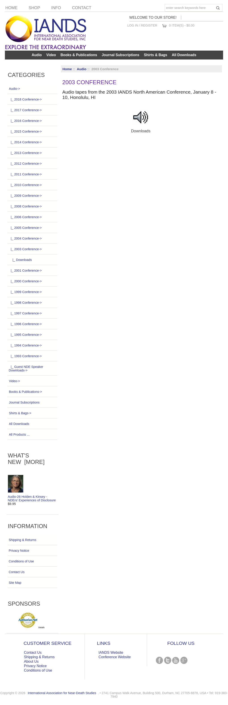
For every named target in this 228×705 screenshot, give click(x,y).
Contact (82, 8)
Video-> (14, 381)
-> (14, 88)
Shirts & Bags (155, 55)
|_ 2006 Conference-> (25, 217)
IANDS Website (111, 652)
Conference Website (115, 657)
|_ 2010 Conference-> (25, 185)
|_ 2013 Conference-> (25, 153)
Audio (81, 69)
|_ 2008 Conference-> (25, 206)
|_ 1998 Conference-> (25, 302)
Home (11, 8)
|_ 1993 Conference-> (25, 356)
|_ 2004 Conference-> (25, 238)
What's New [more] (26, 458)
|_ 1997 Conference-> (25, 313)
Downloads (140, 129)
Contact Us (16, 572)
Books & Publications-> (25, 391)
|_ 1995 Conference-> (25, 334)
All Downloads (184, 55)
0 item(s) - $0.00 (181, 25)
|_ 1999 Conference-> (25, 292)
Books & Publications (79, 55)
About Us (31, 661)
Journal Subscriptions (120, 55)
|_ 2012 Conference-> (25, 163)
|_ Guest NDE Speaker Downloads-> (26, 368)
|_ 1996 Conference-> (25, 324)
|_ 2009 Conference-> (25, 195)
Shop (34, 8)
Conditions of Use (21, 561)
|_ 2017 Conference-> (25, 110)
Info (56, 8)
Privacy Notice (19, 550)
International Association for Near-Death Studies (62, 693)
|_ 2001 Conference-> (25, 270)
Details (42, 627)
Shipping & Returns (22, 540)
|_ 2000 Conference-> (25, 281)
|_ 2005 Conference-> (25, 228)
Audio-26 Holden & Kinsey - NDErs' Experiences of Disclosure (32, 497)
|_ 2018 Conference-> (25, 99)
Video (51, 55)
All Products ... (19, 434)
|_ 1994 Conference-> (25, 345)
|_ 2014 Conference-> (25, 142)
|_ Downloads (20, 260)
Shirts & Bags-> (20, 413)
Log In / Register (142, 25)
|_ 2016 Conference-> (25, 121)
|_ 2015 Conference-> (25, 131)
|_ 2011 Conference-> (25, 174)
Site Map (15, 582)
